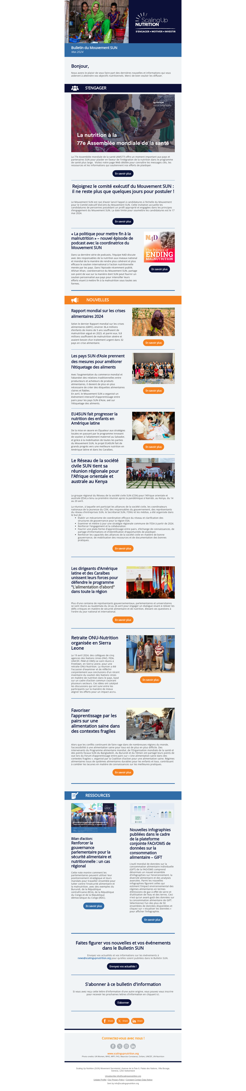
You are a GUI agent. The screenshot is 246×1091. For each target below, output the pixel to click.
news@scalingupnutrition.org (94, 958)
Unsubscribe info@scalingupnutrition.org (123, 1076)
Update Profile (100, 1080)
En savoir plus (123, 173)
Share (110, 1021)
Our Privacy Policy (116, 1080)
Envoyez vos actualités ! (123, 966)
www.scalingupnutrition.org (123, 1053)
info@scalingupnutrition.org (126, 1083)
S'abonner (123, 1002)
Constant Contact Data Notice (139, 1080)
